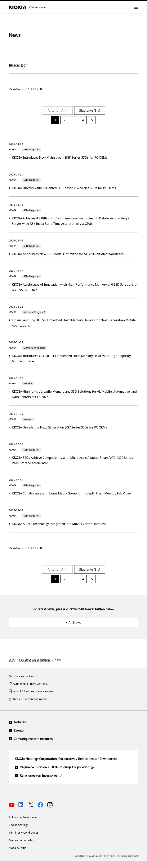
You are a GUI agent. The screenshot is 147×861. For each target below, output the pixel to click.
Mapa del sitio (17, 848)
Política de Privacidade (23, 817)
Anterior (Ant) (57, 110)
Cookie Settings (19, 825)
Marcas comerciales (21, 840)
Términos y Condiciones (23, 832)
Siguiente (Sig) (89, 110)
